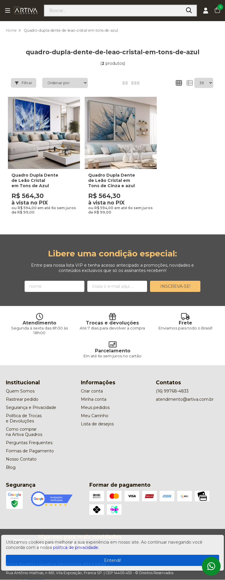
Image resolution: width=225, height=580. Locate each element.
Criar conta (92, 385)
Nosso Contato (21, 453)
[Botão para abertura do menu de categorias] (8, 10)
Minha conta (93, 393)
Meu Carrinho (94, 409)
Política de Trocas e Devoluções (24, 412)
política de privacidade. (76, 547)
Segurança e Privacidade (31, 401)
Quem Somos (20, 385)
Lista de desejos (97, 417)
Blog (11, 461)
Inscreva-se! (175, 280)
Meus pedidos (95, 401)
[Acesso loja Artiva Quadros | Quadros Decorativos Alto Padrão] (206, 10)
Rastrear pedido (22, 393)
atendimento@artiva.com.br (185, 393)
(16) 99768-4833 (172, 385)
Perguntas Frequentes (29, 436)
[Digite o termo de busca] (113, 10)
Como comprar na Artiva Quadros (24, 425)
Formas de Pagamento (30, 444)
